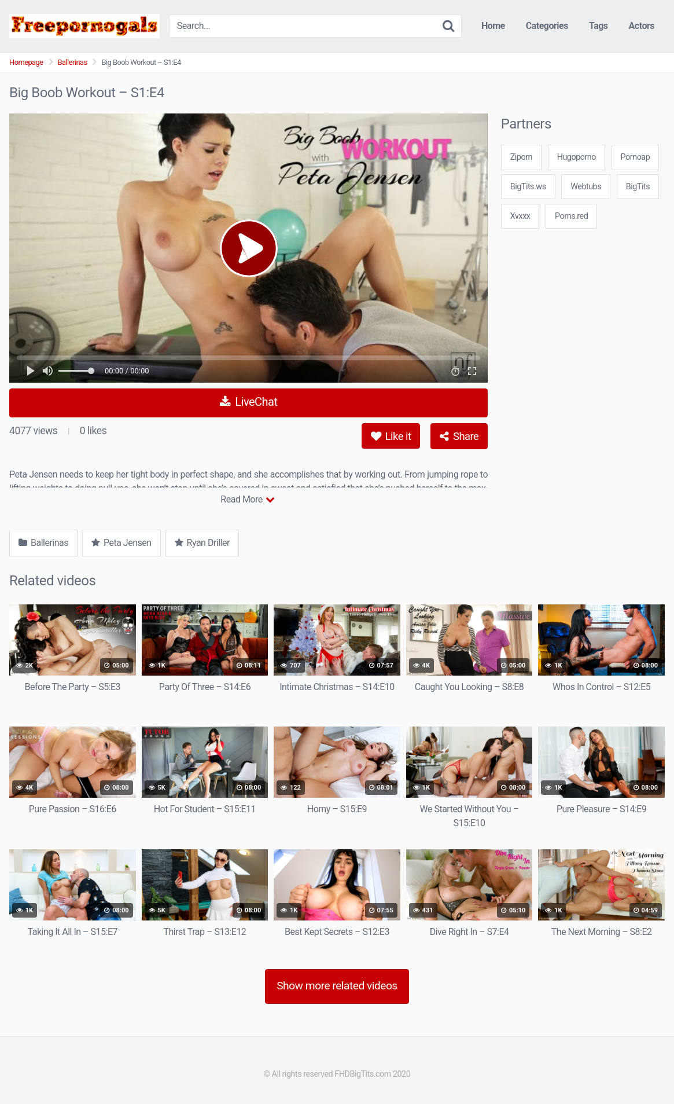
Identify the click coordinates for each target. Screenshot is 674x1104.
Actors (641, 25)
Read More (247, 499)
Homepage (26, 62)
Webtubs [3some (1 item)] (585, 187)
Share (459, 436)
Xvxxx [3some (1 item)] (520, 216)
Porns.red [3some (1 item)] (571, 216)
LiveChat (249, 402)
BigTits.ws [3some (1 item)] (528, 187)
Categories (547, 25)
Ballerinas (72, 62)
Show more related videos (337, 985)
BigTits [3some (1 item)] (638, 187)
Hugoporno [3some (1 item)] (576, 157)
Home (493, 25)
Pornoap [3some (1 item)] (635, 157)
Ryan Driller (202, 542)
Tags (598, 25)
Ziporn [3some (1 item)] (521, 157)
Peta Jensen (121, 542)
